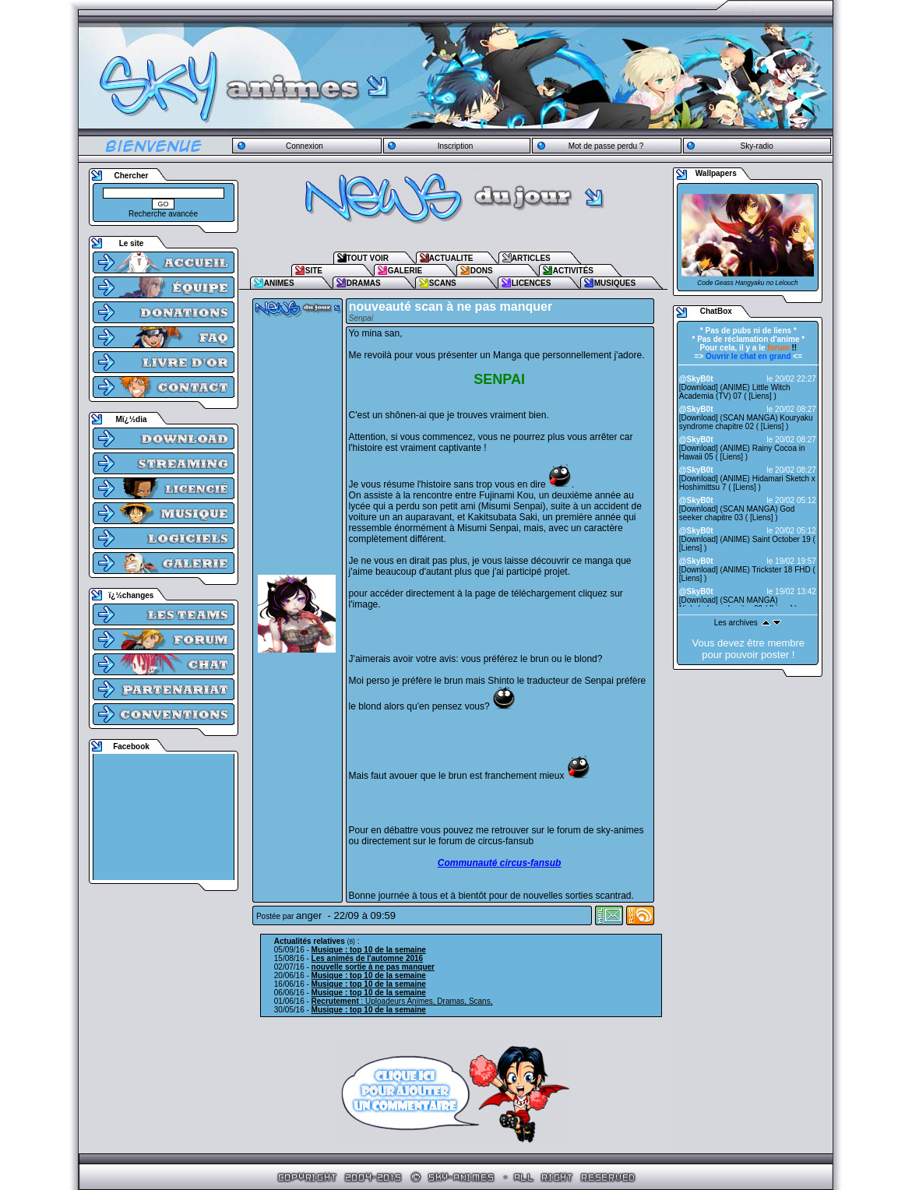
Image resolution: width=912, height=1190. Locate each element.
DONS (481, 270)
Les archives (736, 622)
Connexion (304, 146)
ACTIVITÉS (573, 270)
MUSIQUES (615, 283)
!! (782, 347)
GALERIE (405, 270)
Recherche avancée (163, 213)
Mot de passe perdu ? (606, 146)
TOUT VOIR (368, 258)
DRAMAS (364, 283)
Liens (760, 396)
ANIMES (279, 283)
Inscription (456, 146)
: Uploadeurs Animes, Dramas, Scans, (402, 1001)
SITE (313, 270)
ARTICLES (531, 258)
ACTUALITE (451, 258)
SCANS (442, 283)
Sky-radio (757, 146)
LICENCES (531, 283)
